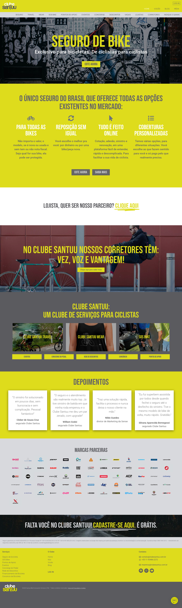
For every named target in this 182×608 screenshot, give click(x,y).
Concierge (99, 14)
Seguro (19, 14)
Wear (41, 14)
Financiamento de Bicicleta (13, 587)
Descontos (114, 14)
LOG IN (176, 3)
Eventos (86, 14)
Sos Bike (52, 14)
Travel (31, 14)
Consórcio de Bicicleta (11, 590)
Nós (49, 573)
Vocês (157, 9)
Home (146, 9)
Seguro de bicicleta (10, 570)
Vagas (128, 14)
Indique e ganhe (172, 14)
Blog (167, 9)
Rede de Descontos (10, 584)
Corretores (154, 14)
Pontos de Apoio (69, 14)
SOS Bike (6, 573)
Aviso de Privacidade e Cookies (77, 601)
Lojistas (139, 14)
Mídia (176, 9)
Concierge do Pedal (10, 581)
